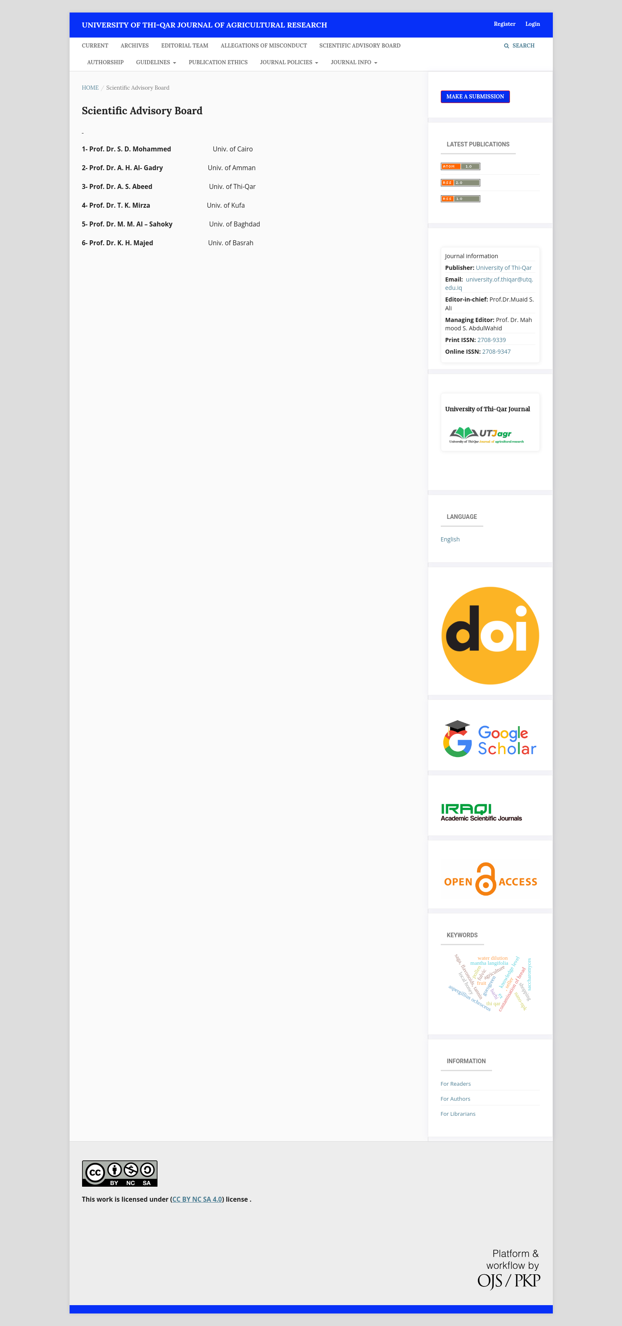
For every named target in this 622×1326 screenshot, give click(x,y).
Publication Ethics (218, 62)
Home (90, 87)
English (450, 539)
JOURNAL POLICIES (287, 62)
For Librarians (458, 1113)
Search (519, 45)
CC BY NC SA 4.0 (197, 1199)
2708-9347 (496, 351)
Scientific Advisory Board (360, 45)
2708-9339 (491, 340)
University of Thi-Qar (504, 268)
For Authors (455, 1098)
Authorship (105, 62)
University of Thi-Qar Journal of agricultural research (204, 25)
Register (504, 24)
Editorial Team (184, 45)
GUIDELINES (154, 62)
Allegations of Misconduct (264, 45)
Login (532, 24)
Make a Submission (475, 96)
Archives (135, 45)
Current (95, 45)
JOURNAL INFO (351, 62)
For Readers (456, 1083)
